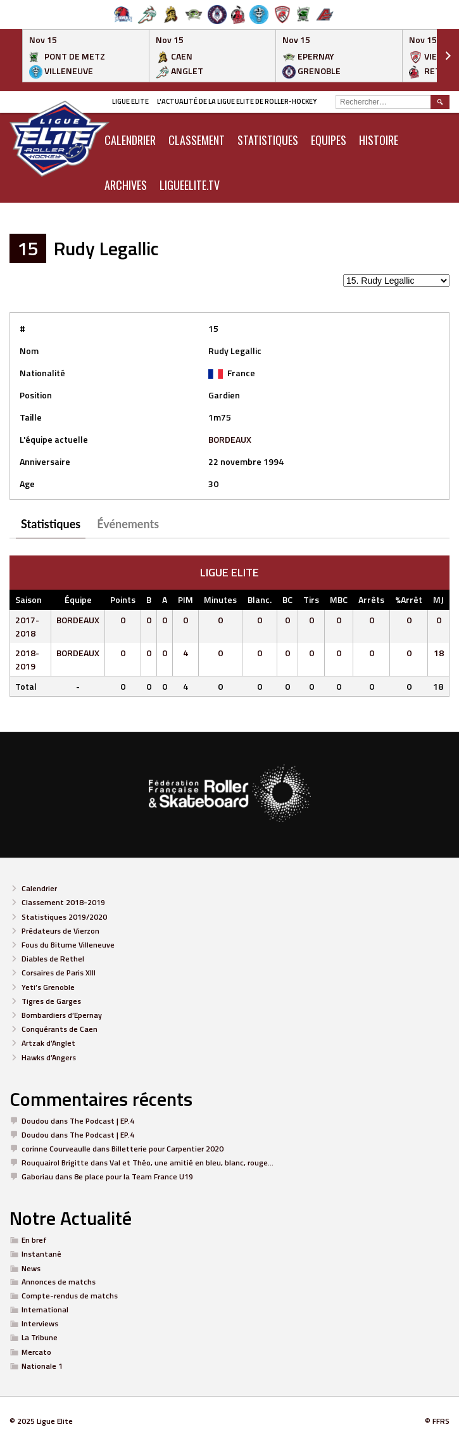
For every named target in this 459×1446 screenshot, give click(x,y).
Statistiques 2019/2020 (64, 917)
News (31, 1268)
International (45, 1309)
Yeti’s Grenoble (48, 987)
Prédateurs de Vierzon (60, 931)
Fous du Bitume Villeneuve (68, 945)
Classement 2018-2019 (63, 902)
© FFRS (437, 1421)
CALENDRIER (130, 140)
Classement (196, 140)
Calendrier (39, 888)
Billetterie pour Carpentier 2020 (167, 1149)
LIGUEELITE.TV (190, 185)
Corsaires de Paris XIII (59, 973)
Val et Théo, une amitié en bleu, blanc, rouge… (192, 1163)
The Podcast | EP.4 (102, 1121)
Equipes (328, 140)
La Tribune (40, 1337)
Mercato (36, 1352)
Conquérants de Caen (59, 1029)
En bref (34, 1240)
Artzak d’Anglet (48, 1043)
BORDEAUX (229, 439)
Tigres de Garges (51, 1001)
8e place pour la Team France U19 (133, 1176)
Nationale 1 (42, 1366)
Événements (128, 524)
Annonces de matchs (59, 1282)
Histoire (378, 140)
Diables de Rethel (53, 959)
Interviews (40, 1323)
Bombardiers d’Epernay (62, 1015)
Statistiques (267, 140)
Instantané (41, 1254)
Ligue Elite (130, 101)
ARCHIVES (125, 185)
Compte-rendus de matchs (70, 1296)
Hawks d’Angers (49, 1057)
